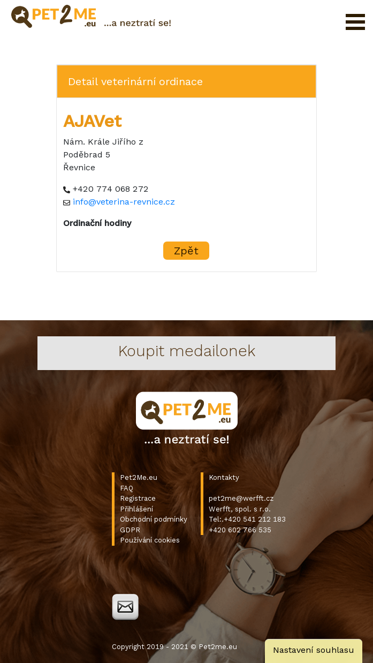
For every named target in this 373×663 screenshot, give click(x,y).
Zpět (186, 250)
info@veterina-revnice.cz (124, 202)
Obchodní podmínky (153, 519)
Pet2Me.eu (138, 477)
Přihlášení (136, 509)
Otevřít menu (355, 22)
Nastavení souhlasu (313, 650)
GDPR (130, 530)
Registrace (138, 498)
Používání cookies (150, 540)
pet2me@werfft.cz (241, 498)
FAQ (126, 488)
